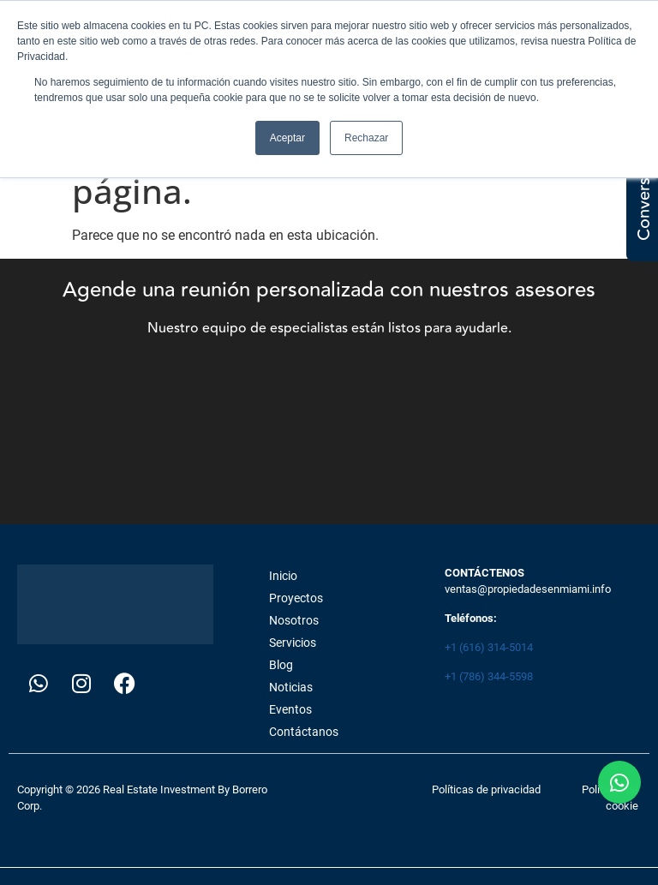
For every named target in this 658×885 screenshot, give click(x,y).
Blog (281, 665)
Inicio (283, 576)
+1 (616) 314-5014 (489, 647)
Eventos (290, 709)
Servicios (292, 642)
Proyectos (296, 598)
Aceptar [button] (287, 138)
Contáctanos (303, 731)
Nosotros (294, 620)
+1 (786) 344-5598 (489, 676)
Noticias (291, 687)
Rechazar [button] (366, 138)
